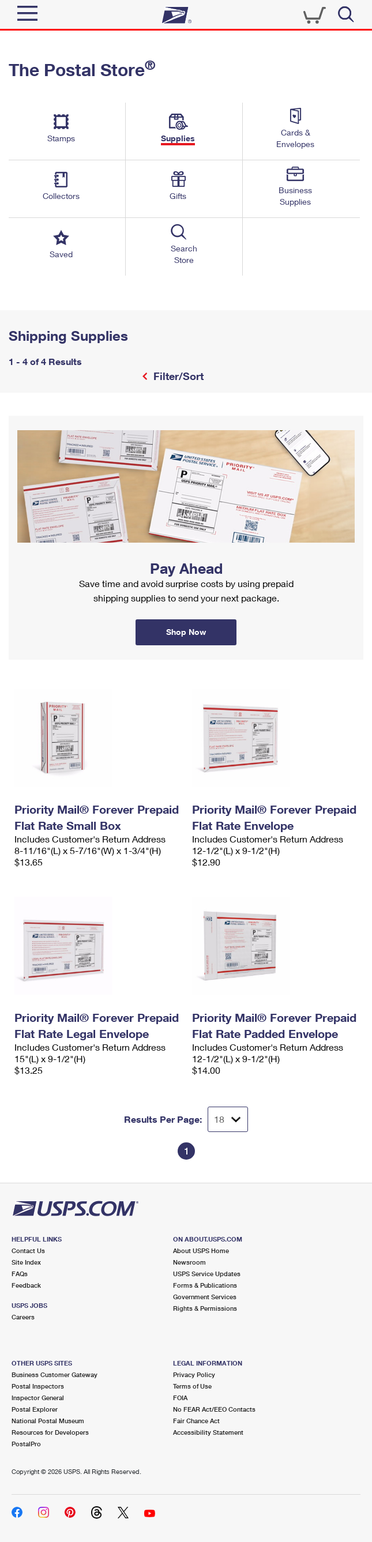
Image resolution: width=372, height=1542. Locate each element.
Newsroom (189, 1262)
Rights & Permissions (205, 1308)
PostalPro (26, 1443)
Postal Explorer (35, 1409)
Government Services (204, 1296)
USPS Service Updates (207, 1273)
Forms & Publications (205, 1285)
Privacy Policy (194, 1374)
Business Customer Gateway (54, 1374)
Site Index (26, 1262)
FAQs (20, 1273)
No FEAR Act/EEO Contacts (214, 1409)
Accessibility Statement (208, 1432)
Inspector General (38, 1397)
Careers (23, 1317)
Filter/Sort (177, 376)
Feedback (26, 1285)
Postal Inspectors (38, 1386)
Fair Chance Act (196, 1420)
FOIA (180, 1397)
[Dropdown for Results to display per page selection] (228, 1119)
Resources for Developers (50, 1432)
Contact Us (28, 1250)
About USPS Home (201, 1250)
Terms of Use (192, 1386)
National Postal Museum (48, 1420)
